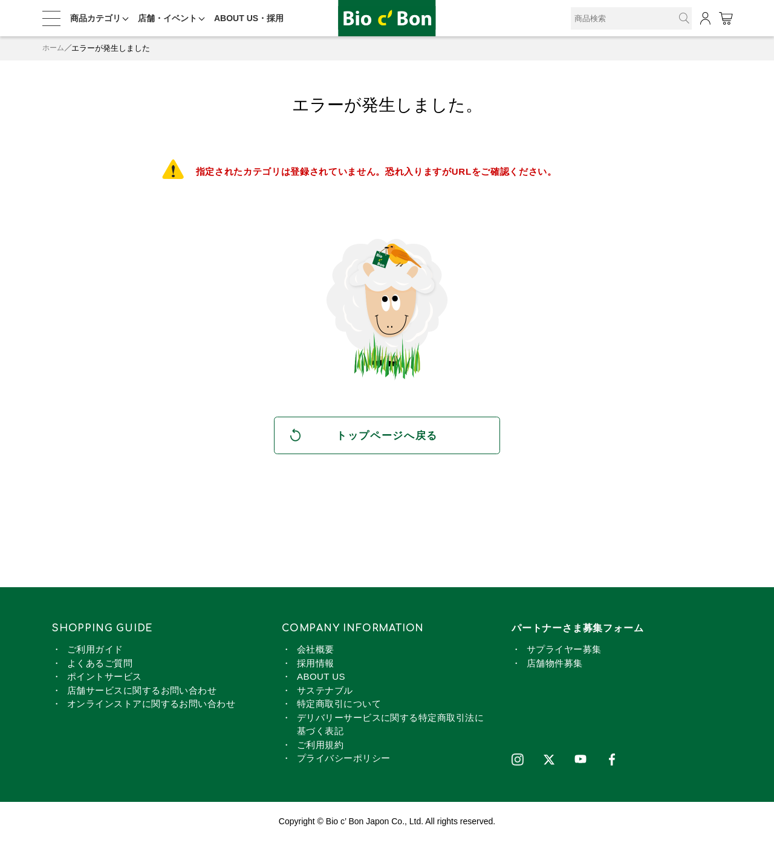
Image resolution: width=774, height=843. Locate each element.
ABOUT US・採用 (249, 18)
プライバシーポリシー (344, 760)
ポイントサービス (104, 679)
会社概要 (315, 651)
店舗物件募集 (555, 665)
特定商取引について (339, 706)
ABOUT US (321, 679)
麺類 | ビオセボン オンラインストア (387, 18)
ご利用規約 (320, 746)
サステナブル (325, 692)
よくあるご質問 (99, 665)
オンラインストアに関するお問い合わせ (151, 706)
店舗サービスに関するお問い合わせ (141, 692)
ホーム (54, 48)
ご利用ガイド (95, 651)
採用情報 (315, 665)
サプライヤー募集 (564, 651)
